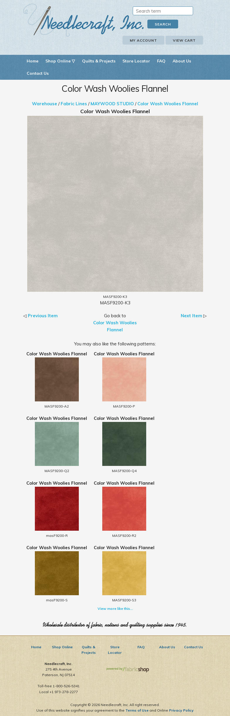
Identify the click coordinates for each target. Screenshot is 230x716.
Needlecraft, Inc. (83, 20)
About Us (182, 61)
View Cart (184, 40)
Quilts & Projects (98, 61)
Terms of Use (137, 710)
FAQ (161, 61)
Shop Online (62, 647)
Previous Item (43, 315)
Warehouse (44, 103)
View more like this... (115, 608)
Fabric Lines (74, 103)
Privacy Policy (181, 710)
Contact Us (38, 73)
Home (32, 61)
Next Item (191, 315)
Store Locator (136, 61)
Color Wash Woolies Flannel (167, 103)
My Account (143, 40)
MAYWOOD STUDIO (112, 103)
